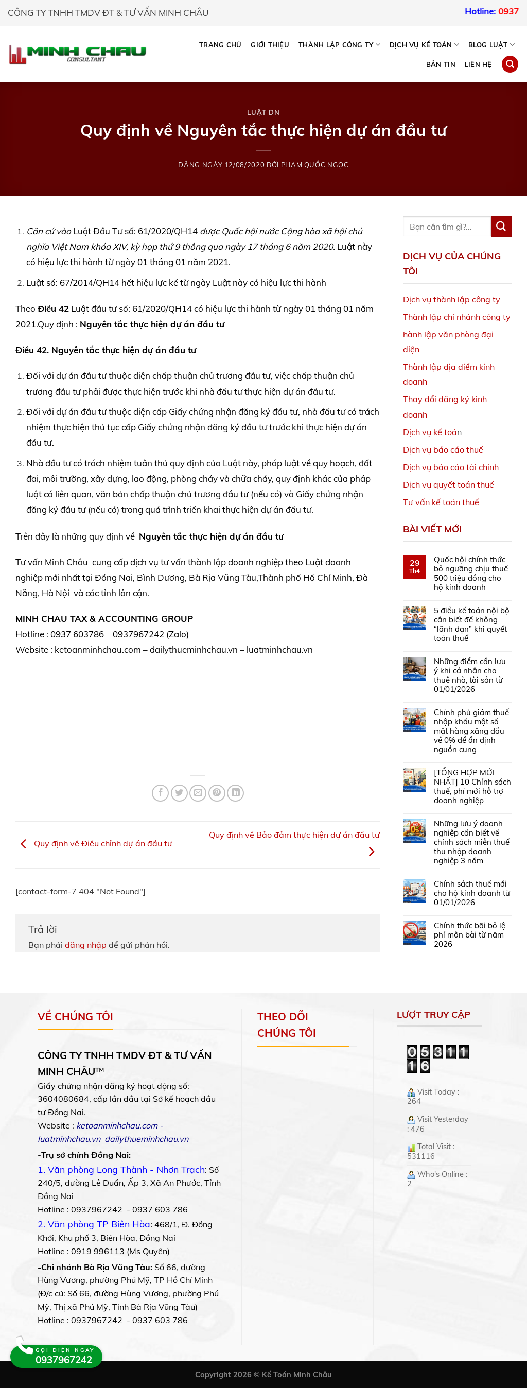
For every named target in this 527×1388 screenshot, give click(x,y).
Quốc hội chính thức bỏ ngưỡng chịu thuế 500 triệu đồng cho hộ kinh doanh (471, 573)
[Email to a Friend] (197, 793)
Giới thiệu (270, 45)
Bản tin (440, 64)
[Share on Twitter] (179, 793)
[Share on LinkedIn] (235, 793)
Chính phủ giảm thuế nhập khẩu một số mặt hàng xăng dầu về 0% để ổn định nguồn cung (471, 731)
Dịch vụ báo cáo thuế (443, 449)
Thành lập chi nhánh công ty (457, 316)
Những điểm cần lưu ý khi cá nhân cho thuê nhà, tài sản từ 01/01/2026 (470, 675)
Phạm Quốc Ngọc (315, 165)
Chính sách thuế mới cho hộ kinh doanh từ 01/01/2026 (472, 893)
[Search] (510, 64)
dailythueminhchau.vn (146, 1139)
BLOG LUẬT (491, 44)
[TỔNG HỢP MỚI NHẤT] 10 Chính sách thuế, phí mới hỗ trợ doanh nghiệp (472, 786)
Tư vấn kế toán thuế (441, 502)
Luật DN (263, 112)
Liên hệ (478, 64)
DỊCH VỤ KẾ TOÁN (424, 44)
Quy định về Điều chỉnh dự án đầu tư (93, 844)
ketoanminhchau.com (116, 1125)
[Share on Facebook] (160, 793)
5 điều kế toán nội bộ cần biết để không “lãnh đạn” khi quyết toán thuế (472, 624)
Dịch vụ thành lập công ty (451, 299)
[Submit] (501, 226)
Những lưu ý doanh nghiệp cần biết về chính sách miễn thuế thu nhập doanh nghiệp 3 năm (472, 842)
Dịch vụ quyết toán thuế (448, 484)
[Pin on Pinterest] (216, 793)
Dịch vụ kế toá (430, 432)
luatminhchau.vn (69, 1139)
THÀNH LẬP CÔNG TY (339, 44)
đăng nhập (86, 945)
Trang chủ (220, 45)
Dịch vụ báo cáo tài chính (451, 467)
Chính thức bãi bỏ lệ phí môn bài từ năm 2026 (469, 935)
